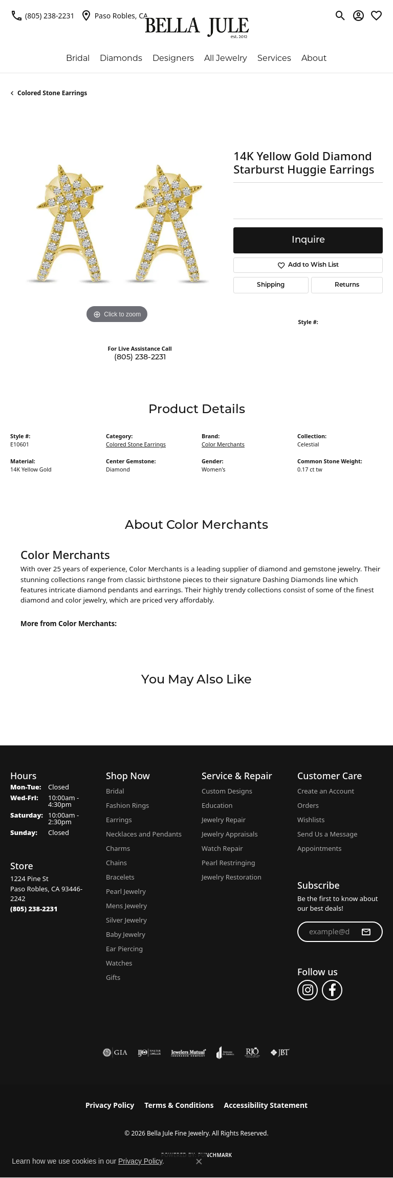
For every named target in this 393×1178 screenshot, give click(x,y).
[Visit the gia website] (115, 1052)
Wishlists (310, 819)
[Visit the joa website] (225, 1052)
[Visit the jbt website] (280, 1052)
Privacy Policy (109, 1105)
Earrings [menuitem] (119, 819)
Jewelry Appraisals (230, 834)
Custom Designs (227, 791)
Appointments (319, 848)
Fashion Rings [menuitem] (127, 805)
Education (217, 805)
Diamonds (121, 58)
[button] (340, 15)
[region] (116, 219)
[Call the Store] (34, 908)
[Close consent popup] (199, 1162)
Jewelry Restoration (231, 877)
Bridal (78, 58)
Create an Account (325, 791)
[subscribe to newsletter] (366, 932)
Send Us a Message (327, 834)
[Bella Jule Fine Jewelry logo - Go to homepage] (196, 28)
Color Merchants (223, 444)
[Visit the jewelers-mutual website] (188, 1052)
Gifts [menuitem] (113, 977)
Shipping (271, 285)
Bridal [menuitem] (115, 791)
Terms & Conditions (178, 1105)
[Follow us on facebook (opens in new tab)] (332, 990)
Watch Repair (222, 848)
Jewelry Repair (224, 819)
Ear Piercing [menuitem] (124, 948)
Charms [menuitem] (118, 848)
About (314, 58)
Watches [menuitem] (119, 963)
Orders (308, 805)
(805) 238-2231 (140, 357)
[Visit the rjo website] (252, 1052)
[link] (42, 15)
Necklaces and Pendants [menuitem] (144, 834)
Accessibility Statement (266, 1105)
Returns (347, 285)
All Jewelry (225, 58)
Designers (173, 58)
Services (274, 58)
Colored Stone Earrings (52, 93)
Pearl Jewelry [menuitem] (126, 891)
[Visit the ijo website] (149, 1052)
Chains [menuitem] (116, 862)
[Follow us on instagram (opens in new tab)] (307, 990)
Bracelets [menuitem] (120, 877)
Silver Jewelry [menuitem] (126, 920)
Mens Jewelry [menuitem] (126, 905)
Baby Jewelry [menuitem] (125, 934)
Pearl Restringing (228, 862)
